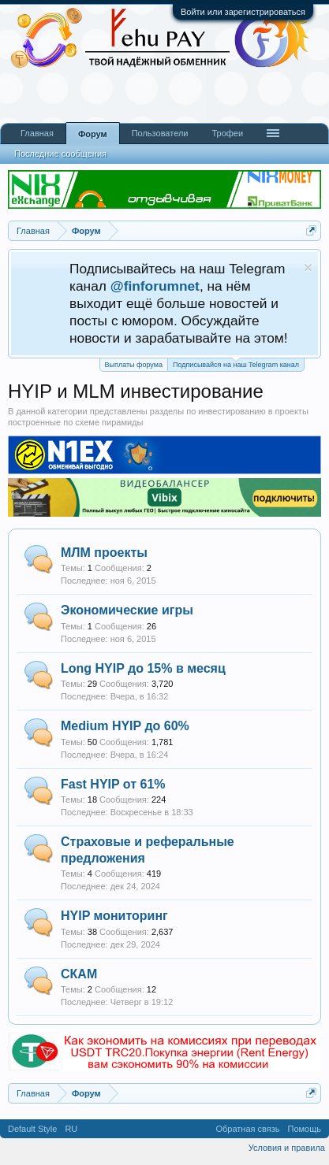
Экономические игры (127, 610)
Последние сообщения (60, 153)
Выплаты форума (134, 365)
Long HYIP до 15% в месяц (143, 668)
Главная (37, 133)
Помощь (305, 1128)
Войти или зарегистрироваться (243, 12)
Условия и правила (287, 1147)
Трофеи (227, 133)
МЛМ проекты (104, 552)
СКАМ (79, 974)
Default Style (32, 1128)
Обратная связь (247, 1128)
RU (71, 1128)
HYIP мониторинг (114, 915)
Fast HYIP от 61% (113, 784)
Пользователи (160, 133)
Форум (92, 134)
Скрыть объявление (308, 267)
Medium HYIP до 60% (125, 726)
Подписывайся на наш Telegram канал (236, 363)
